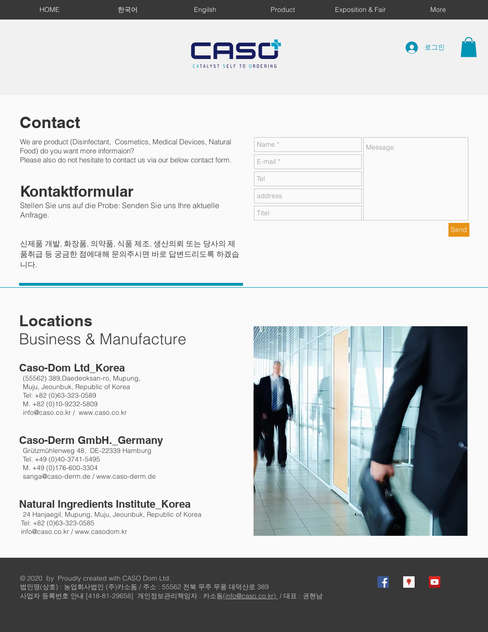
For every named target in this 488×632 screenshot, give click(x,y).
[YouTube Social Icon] (434, 582)
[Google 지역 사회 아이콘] (409, 582)
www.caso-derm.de (126, 476)
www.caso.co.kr (103, 412)
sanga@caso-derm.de (57, 476)
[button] (468, 47)
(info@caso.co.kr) (250, 596)
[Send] (458, 230)
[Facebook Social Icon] (383, 582)
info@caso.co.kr (47, 412)
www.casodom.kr (101, 531)
